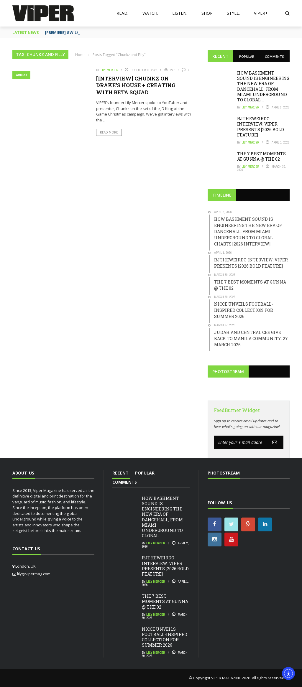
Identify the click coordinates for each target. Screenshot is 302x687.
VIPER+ (261, 13)
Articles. (22, 75)
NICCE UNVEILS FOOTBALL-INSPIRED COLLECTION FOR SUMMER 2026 (164, 637)
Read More (109, 132)
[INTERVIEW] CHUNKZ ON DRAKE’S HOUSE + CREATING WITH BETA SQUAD (135, 85)
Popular (246, 56)
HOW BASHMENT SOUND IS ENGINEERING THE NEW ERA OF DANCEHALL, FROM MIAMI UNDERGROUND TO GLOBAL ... (263, 86)
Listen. (179, 13)
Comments (274, 56)
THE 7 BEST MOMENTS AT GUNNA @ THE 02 (261, 156)
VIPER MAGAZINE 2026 (230, 678)
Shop (207, 13)
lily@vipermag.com (33, 573)
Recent (220, 56)
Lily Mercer (109, 70)
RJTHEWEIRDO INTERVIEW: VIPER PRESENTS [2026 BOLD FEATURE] (260, 127)
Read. (122, 13)
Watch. (150, 13)
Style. (233, 13)
